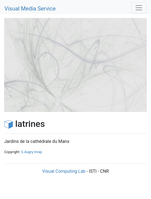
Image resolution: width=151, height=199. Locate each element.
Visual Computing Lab (63, 171)
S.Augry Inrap (31, 152)
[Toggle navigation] (139, 7)
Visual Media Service (30, 8)
